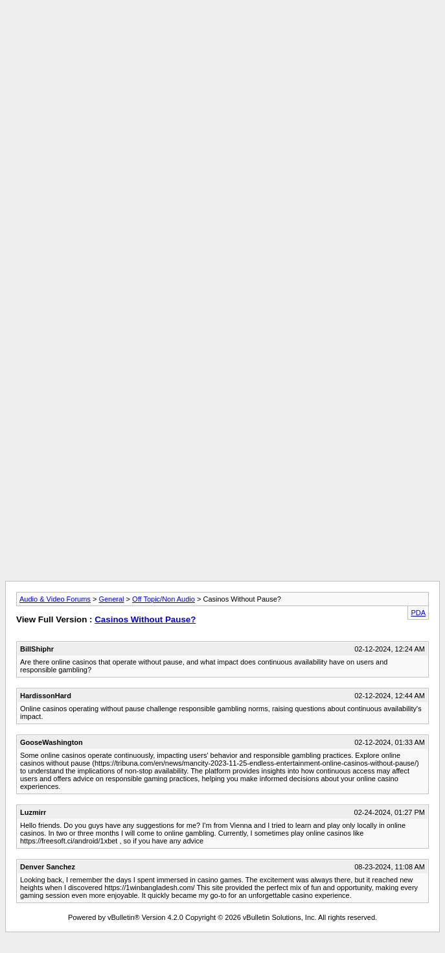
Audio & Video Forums (55, 599)
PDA (418, 613)
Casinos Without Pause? (145, 619)
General (111, 599)
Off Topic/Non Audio (163, 599)
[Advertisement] (222, 96)
